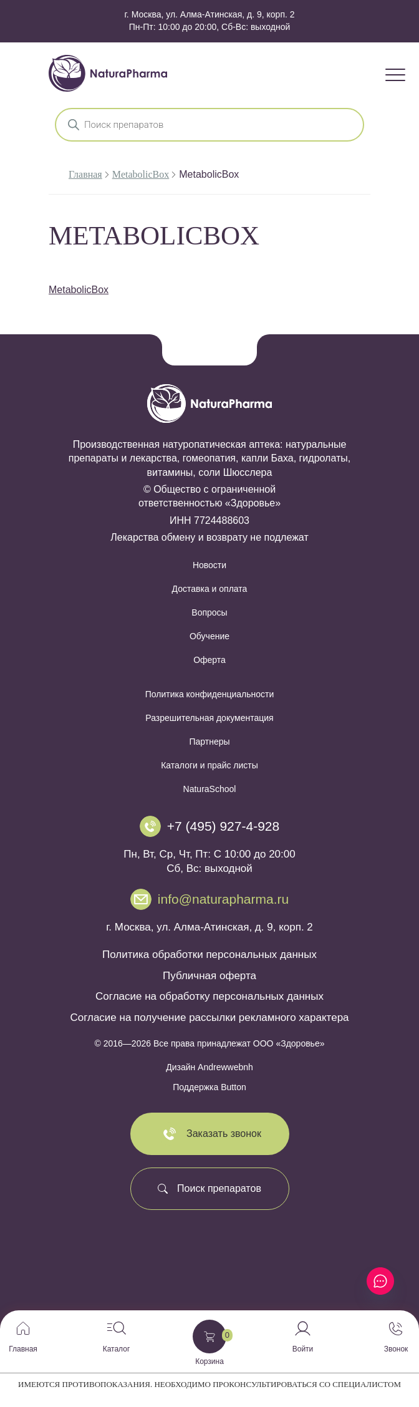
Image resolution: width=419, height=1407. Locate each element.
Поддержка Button (209, 1087)
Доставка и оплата (210, 589)
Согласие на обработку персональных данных (209, 996)
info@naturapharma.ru (223, 899)
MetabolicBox (141, 174)
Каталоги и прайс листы (209, 765)
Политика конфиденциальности (209, 694)
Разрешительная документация (209, 718)
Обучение (209, 636)
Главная (85, 174)
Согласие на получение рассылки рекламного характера (209, 1017)
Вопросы (209, 612)
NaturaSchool (209, 789)
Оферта (209, 660)
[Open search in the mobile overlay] (209, 125)
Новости (209, 565)
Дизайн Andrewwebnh (209, 1067)
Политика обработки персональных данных (209, 954)
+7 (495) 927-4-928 (223, 826)
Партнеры (209, 742)
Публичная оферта (209, 976)
